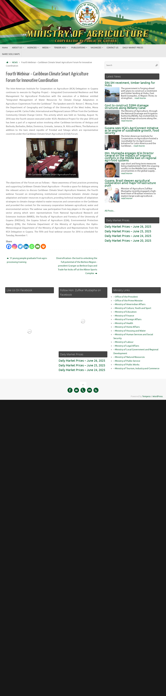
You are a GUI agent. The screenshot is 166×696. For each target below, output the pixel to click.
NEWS (15, 62)
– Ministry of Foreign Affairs (127, 319)
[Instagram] (14, 246)
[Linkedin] (26, 246)
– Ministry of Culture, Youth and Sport (132, 308)
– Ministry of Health (123, 323)
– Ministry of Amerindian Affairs (129, 304)
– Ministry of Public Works (126, 364)
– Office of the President (125, 296)
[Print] (43, 246)
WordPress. (158, 396)
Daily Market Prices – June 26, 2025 (128, 227)
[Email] (37, 246)
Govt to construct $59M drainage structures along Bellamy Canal (127, 107)
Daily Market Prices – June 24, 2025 (128, 236)
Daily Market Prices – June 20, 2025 (128, 241)
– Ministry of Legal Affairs (126, 346)
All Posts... (110, 210)
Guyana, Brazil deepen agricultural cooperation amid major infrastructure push (130, 183)
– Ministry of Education (125, 312)
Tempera (146, 396)
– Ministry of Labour (123, 342)
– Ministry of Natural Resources (129, 357)
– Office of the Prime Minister (128, 300)
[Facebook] (8, 246)
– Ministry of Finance (123, 315)
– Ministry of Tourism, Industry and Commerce (136, 368)
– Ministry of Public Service (126, 361)
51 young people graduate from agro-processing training (27, 260)
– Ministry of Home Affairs (126, 327)
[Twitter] (20, 246)
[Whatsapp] (31, 246)
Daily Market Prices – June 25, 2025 (128, 231)
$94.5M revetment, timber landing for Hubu (130, 84)
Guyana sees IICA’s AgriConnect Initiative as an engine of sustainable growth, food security (132, 130)
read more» (140, 98)
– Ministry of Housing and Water (129, 330)
